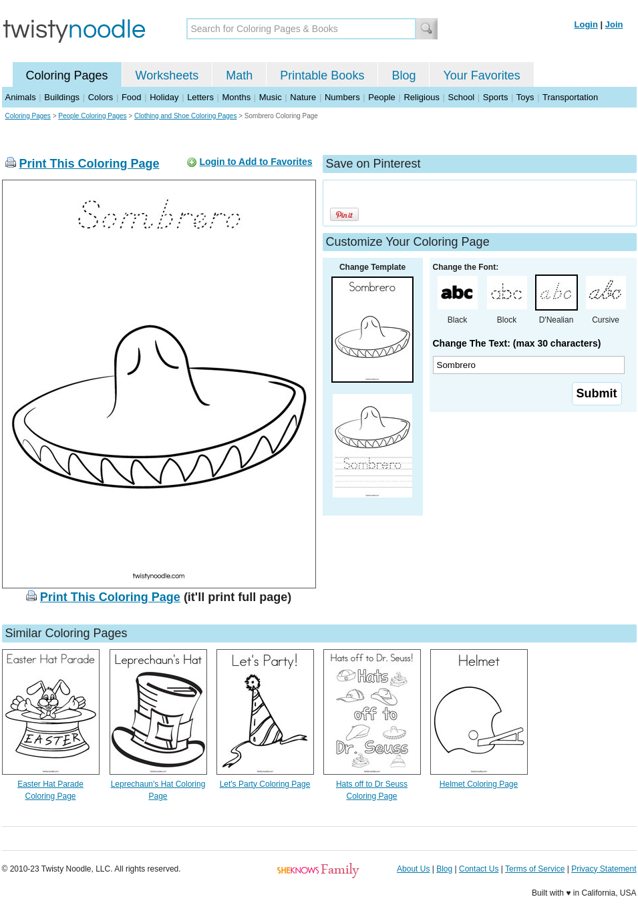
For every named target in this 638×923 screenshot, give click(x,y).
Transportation (570, 97)
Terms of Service (535, 869)
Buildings (61, 97)
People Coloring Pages (92, 116)
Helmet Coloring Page (479, 784)
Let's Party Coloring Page (265, 784)
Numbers (342, 97)
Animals (20, 97)
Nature (303, 97)
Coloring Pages (67, 75)
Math (239, 75)
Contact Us (478, 869)
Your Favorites (481, 75)
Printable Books (322, 75)
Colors (101, 97)
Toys (525, 97)
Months (236, 97)
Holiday (164, 97)
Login (586, 24)
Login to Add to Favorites (255, 161)
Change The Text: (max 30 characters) (517, 343)
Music (270, 97)
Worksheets (167, 75)
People (381, 97)
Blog (403, 75)
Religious (421, 97)
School (461, 97)
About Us (413, 869)
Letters (200, 97)
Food (132, 97)
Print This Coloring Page (89, 163)
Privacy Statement (603, 869)
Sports (495, 97)
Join (614, 24)
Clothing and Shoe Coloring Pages (185, 116)
